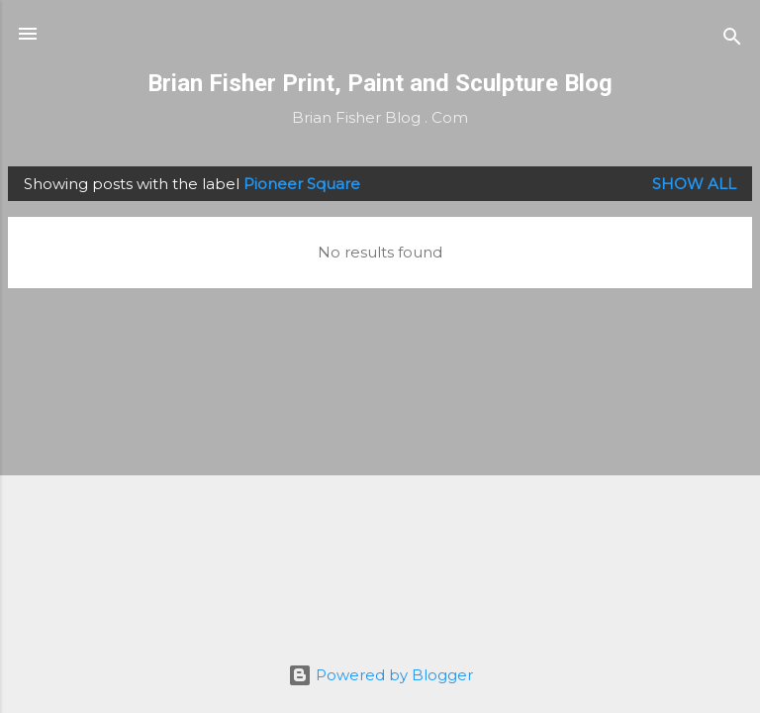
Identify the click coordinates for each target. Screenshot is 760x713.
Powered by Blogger (380, 674)
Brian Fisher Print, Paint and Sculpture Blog (380, 83)
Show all (694, 183)
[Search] (732, 40)
